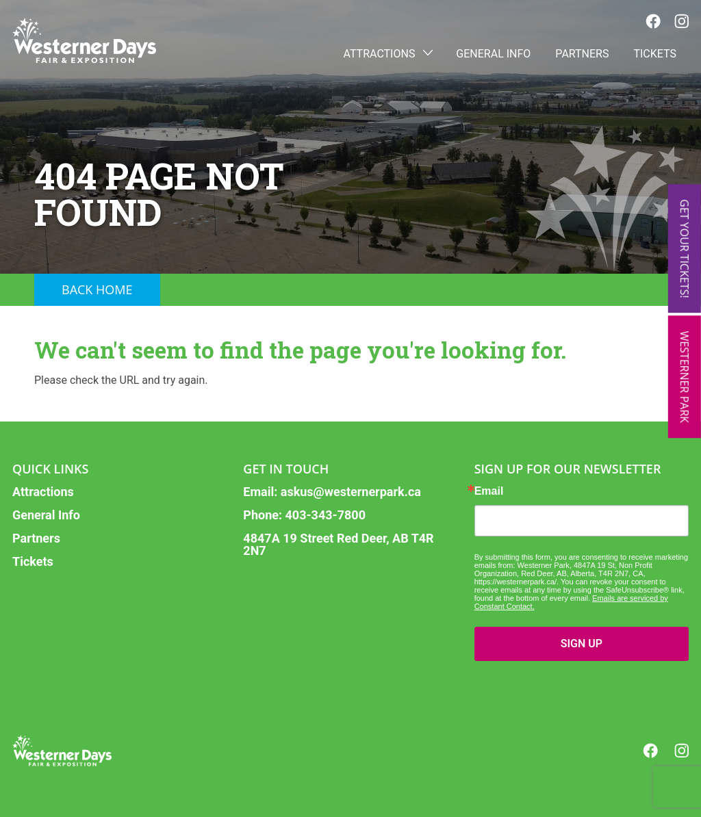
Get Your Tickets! (684, 248)
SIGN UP (581, 643)
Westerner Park (684, 377)
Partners (582, 53)
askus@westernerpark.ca (351, 491)
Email (489, 491)
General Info (493, 53)
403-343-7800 (325, 515)
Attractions (388, 53)
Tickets (654, 53)
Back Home (97, 289)
